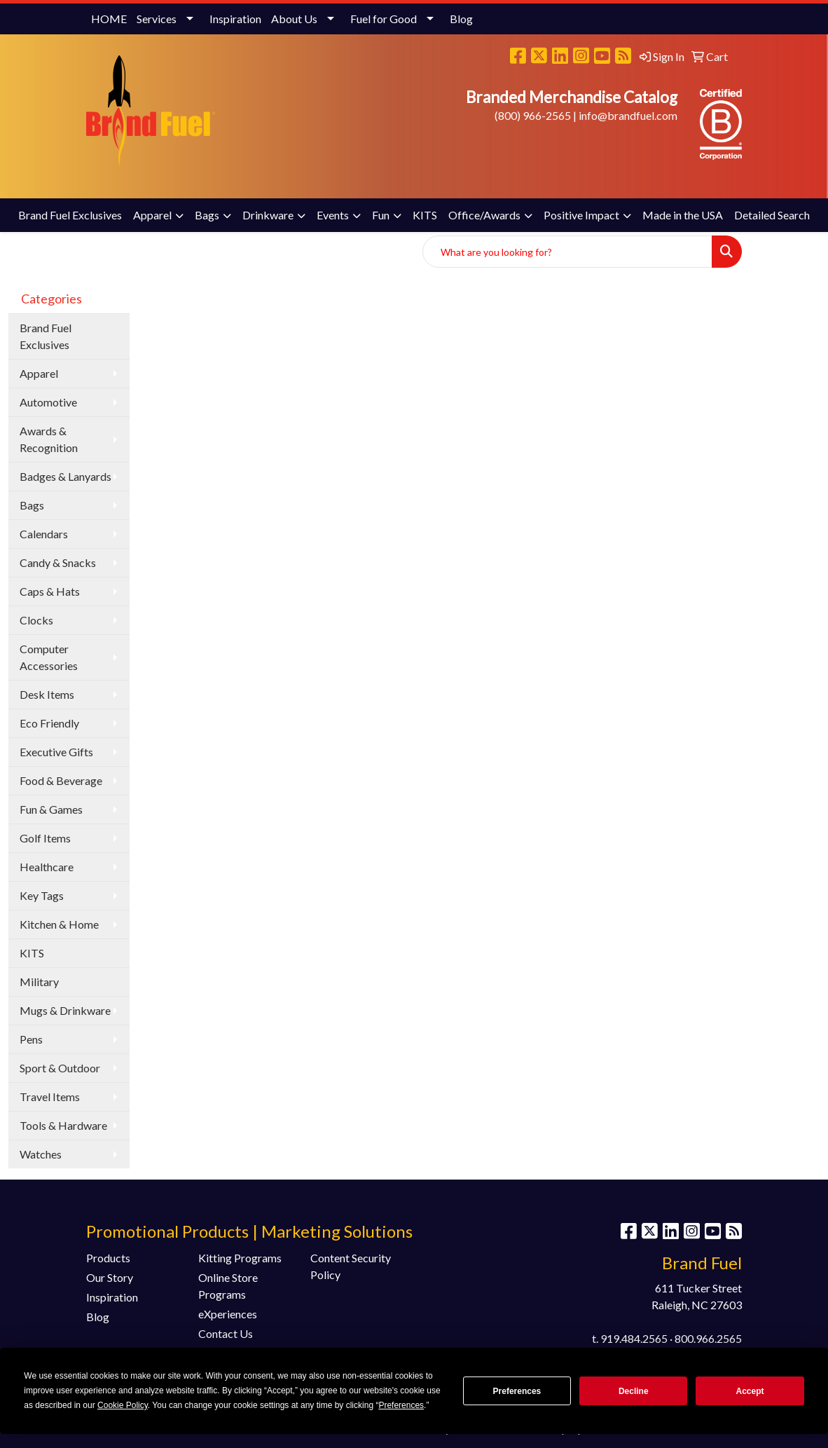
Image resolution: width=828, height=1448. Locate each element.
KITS (425, 214)
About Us (294, 18)
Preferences (517, 1391)
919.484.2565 (634, 1338)
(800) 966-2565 (533, 115)
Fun (380, 214)
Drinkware (268, 214)
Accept (750, 1391)
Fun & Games (51, 809)
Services (157, 18)
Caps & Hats (50, 591)
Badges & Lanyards (65, 476)
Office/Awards (484, 214)
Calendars (44, 533)
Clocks (36, 620)
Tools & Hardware (63, 1125)
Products (108, 1257)
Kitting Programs (240, 1257)
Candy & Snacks (58, 562)
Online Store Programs (228, 1286)
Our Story (109, 1277)
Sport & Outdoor (60, 1067)
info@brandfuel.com (628, 115)
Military (39, 981)
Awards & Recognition (49, 439)
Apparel (152, 214)
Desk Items (47, 694)
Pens (31, 1039)
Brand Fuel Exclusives (70, 214)
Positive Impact (581, 214)
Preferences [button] (401, 1405)
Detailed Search (772, 214)
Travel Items (50, 1096)
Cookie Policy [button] (122, 1405)
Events (333, 214)
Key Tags (42, 895)
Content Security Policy (350, 1266)
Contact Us (225, 1333)
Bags (207, 214)
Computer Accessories (49, 657)
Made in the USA (682, 214)
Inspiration (235, 18)
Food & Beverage (61, 780)
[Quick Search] (567, 251)
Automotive (48, 402)
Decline (634, 1391)
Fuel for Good (383, 18)
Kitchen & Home (59, 924)
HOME (109, 18)
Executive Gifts (56, 751)
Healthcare (47, 866)
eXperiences (227, 1313)
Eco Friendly (49, 723)
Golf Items (45, 838)
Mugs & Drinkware (65, 1010)
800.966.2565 (708, 1338)
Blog (461, 18)
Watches (41, 1154)
